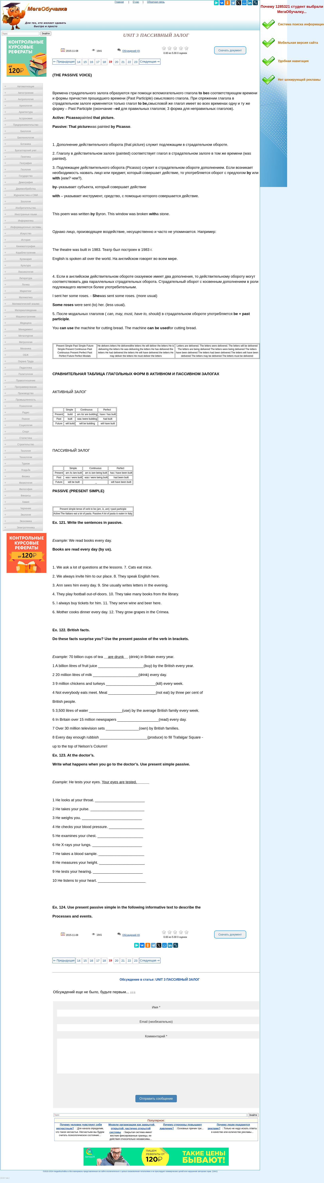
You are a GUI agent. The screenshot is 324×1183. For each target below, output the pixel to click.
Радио (25, 412)
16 (91, 62)
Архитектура (26, 112)
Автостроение (25, 92)
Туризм (26, 463)
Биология (26, 131)
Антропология (25, 99)
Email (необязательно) (156, 1021)
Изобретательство (26, 208)
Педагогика (26, 367)
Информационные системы (25, 227)
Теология (26, 450)
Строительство (25, 444)
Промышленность (26, 399)
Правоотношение (25, 380)
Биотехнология (25, 137)
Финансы (26, 495)
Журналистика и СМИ (26, 195)
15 (85, 62)
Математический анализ (25, 303)
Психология (25, 406)
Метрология (25, 342)
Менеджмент (26, 329)
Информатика (25, 220)
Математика (25, 297)
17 (97, 62)
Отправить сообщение (156, 1098)
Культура (26, 265)
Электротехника (25, 527)
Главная (119, 2)
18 (104, 62)
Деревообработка (26, 188)
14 (78, 62)
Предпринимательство (25, 124)
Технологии (25, 457)
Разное (26, 419)
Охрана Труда (25, 361)
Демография (26, 182)
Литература (25, 278)
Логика (26, 284)
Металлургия (26, 335)
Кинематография (25, 246)
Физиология (25, 482)
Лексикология (25, 271)
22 (129, 62)
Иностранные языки (26, 214)
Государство (26, 176)
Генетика (26, 156)
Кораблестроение (26, 252)
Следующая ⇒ (150, 61)
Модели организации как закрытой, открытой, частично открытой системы (131, 1128)
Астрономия (25, 118)
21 (123, 62)
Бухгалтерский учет (25, 150)
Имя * (156, 1007)
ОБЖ (26, 355)
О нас (136, 2)
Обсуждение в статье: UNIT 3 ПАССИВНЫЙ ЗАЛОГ (160, 979)
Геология (26, 169)
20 (116, 62)
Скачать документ (230, 50)
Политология (26, 374)
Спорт (25, 431)
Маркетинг (26, 291)
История (26, 240)
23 (135, 62)
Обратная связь (155, 2)
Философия (25, 489)
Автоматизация (25, 86)
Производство (25, 393)
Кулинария (26, 259)
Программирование (25, 387)
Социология (25, 425)
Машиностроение (25, 316)
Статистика (25, 438)
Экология (26, 514)
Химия (25, 502)
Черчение (25, 508)
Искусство (25, 233)
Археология (25, 105)
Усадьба (25, 470)
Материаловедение (26, 310)
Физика (26, 476)
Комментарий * (156, 1036)
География (26, 163)
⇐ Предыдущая (64, 61)
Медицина (25, 323)
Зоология (26, 201)
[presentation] (87, 1086)
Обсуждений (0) (131, 51)
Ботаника (26, 144)
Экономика (26, 521)
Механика (25, 348)
